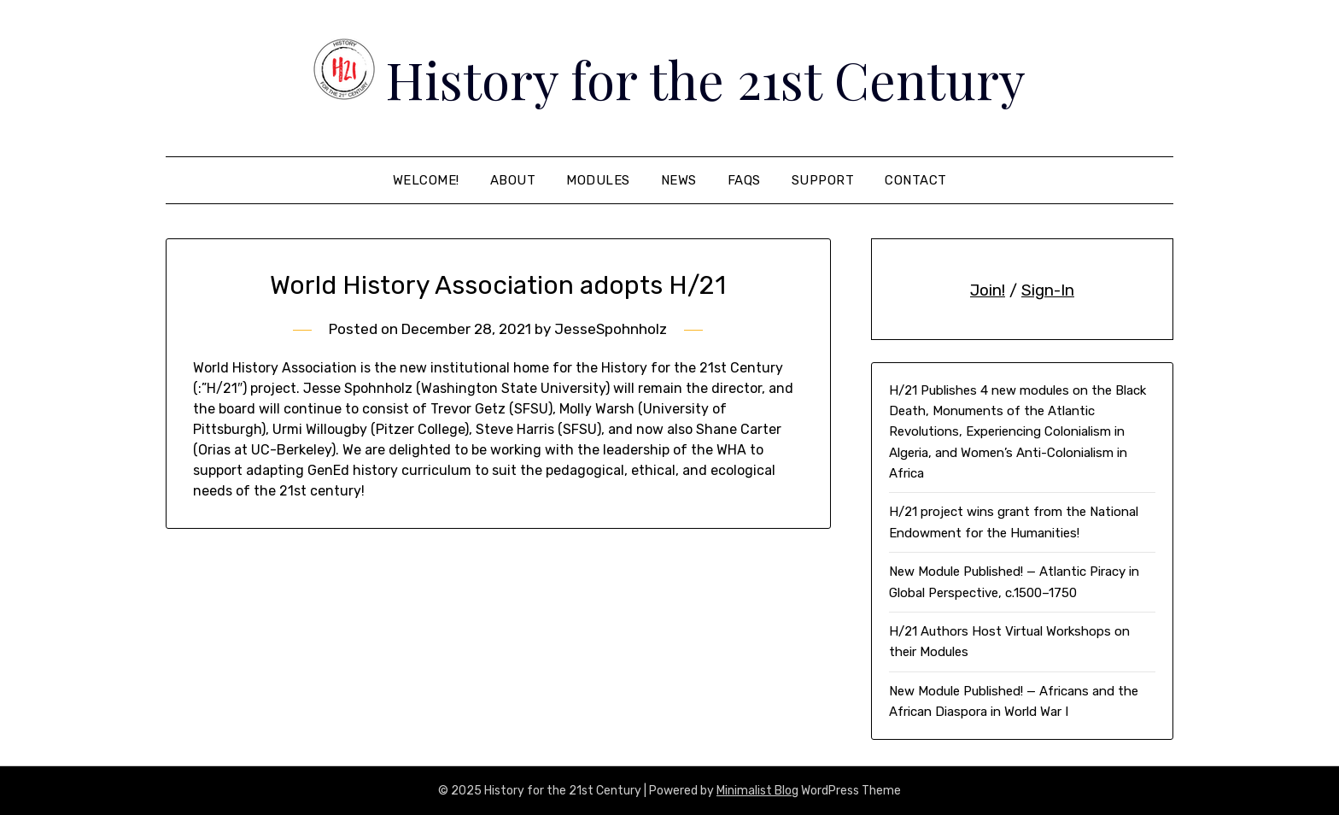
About (513, 180)
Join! (987, 290)
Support (823, 180)
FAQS (744, 180)
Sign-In (1047, 290)
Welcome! (426, 180)
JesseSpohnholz (610, 328)
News (679, 180)
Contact (916, 180)
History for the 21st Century (705, 78)
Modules (598, 180)
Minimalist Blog (757, 790)
